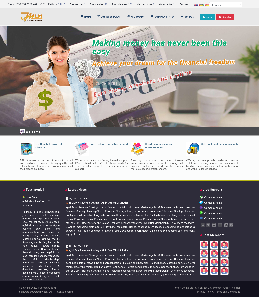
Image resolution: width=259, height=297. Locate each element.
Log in (207, 17)
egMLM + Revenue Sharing (58, 291)
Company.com (47, 287)
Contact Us (204, 287)
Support (188, 16)
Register (225, 17)
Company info (162, 16)
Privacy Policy (205, 291)
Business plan (108, 16)
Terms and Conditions (227, 291)
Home (86, 16)
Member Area (220, 287)
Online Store (189, 287)
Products (135, 16)
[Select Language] (225, 4)
